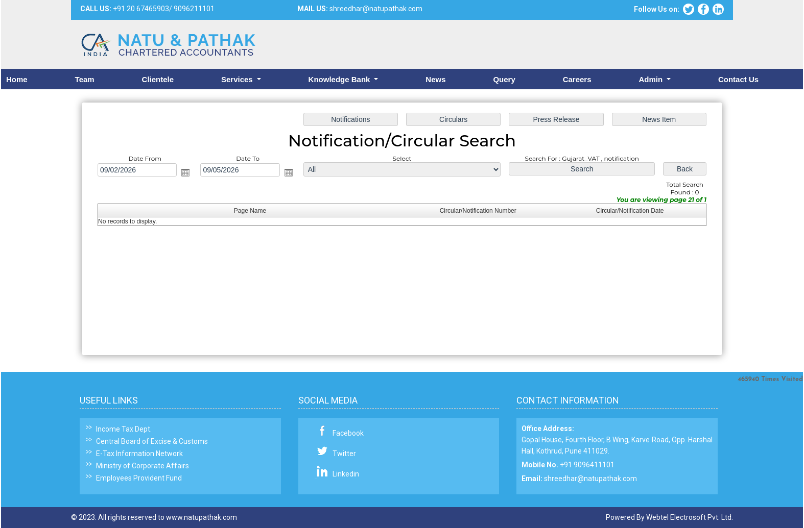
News (435, 79)
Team (84, 79)
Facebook (348, 433)
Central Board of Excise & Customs (152, 441)
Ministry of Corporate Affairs (142, 466)
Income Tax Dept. (124, 429)
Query (504, 79)
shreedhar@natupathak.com (590, 478)
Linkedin (346, 474)
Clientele (158, 79)
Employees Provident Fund (139, 478)
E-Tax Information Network (139, 453)
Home (17, 79)
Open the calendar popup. (190, 173)
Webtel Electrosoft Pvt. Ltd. (689, 517)
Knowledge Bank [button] (340, 79)
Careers (577, 79)
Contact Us (738, 79)
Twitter (344, 453)
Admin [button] (652, 79)
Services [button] (238, 79)
